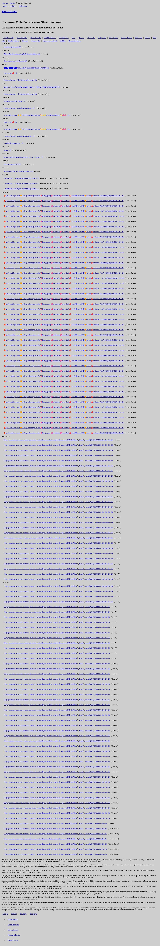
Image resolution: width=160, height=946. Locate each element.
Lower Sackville (8, 38)
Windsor (81, 38)
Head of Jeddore (13, 41)
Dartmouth (91, 38)
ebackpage (33, 914)
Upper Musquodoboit (50, 41)
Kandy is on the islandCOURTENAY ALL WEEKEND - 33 (23, 157)
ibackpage (23, 914)
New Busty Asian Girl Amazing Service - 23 (18, 171)
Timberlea (138, 38)
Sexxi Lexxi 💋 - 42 (10, 73)
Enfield (147, 38)
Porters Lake (35, 41)
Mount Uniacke (36, 38)
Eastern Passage (126, 38)
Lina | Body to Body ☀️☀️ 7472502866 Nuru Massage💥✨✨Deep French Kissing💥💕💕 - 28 (36, 115)
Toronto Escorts (13, 919)
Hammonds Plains (75, 41)
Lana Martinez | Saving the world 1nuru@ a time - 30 (21, 178)
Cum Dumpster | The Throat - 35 (14, 101)
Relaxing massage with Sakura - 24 (15, 61)
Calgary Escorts (13, 930)
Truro (73, 38)
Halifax (62, 41)
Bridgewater (102, 38)
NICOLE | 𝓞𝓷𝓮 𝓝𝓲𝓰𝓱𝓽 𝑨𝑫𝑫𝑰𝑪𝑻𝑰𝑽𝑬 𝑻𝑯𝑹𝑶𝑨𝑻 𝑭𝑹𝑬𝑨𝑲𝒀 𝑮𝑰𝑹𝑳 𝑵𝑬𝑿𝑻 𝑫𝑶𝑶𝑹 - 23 (32, 87)
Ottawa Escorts (13, 940)
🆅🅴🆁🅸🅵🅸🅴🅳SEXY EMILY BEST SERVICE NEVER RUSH (26, 68)
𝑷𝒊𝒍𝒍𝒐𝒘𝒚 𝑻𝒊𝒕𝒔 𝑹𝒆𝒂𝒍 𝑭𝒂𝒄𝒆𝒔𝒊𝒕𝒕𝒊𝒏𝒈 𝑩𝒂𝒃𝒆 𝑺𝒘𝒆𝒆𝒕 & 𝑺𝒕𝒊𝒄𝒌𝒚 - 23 (22, 54)
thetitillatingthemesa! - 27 (12, 47)
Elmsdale (25, 41)
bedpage (5, 914)
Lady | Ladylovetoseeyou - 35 (13, 143)
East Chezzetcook (50, 38)
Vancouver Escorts (14, 935)
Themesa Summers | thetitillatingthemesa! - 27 (19, 108)
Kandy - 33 (7, 150)
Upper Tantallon (22, 38)
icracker (14, 914)
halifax (12, 3)
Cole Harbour (113, 38)
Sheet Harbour (64, 38)
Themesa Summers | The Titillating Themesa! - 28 (20, 80)
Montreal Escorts (13, 925)
